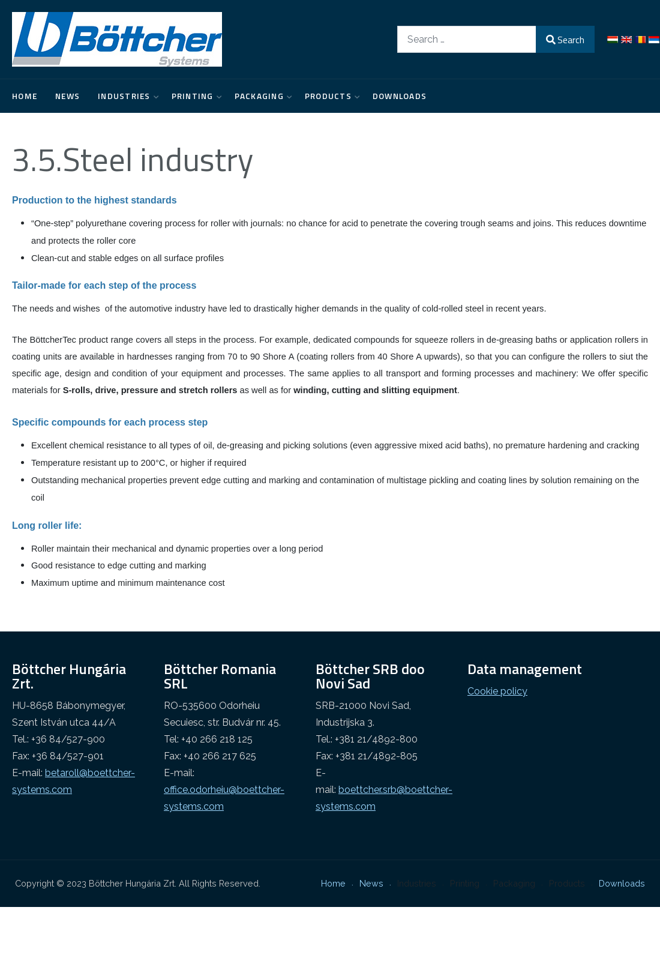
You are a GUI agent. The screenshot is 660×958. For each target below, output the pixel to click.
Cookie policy (497, 691)
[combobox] (466, 39)
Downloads (400, 96)
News (67, 96)
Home (24, 96)
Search (565, 39)
